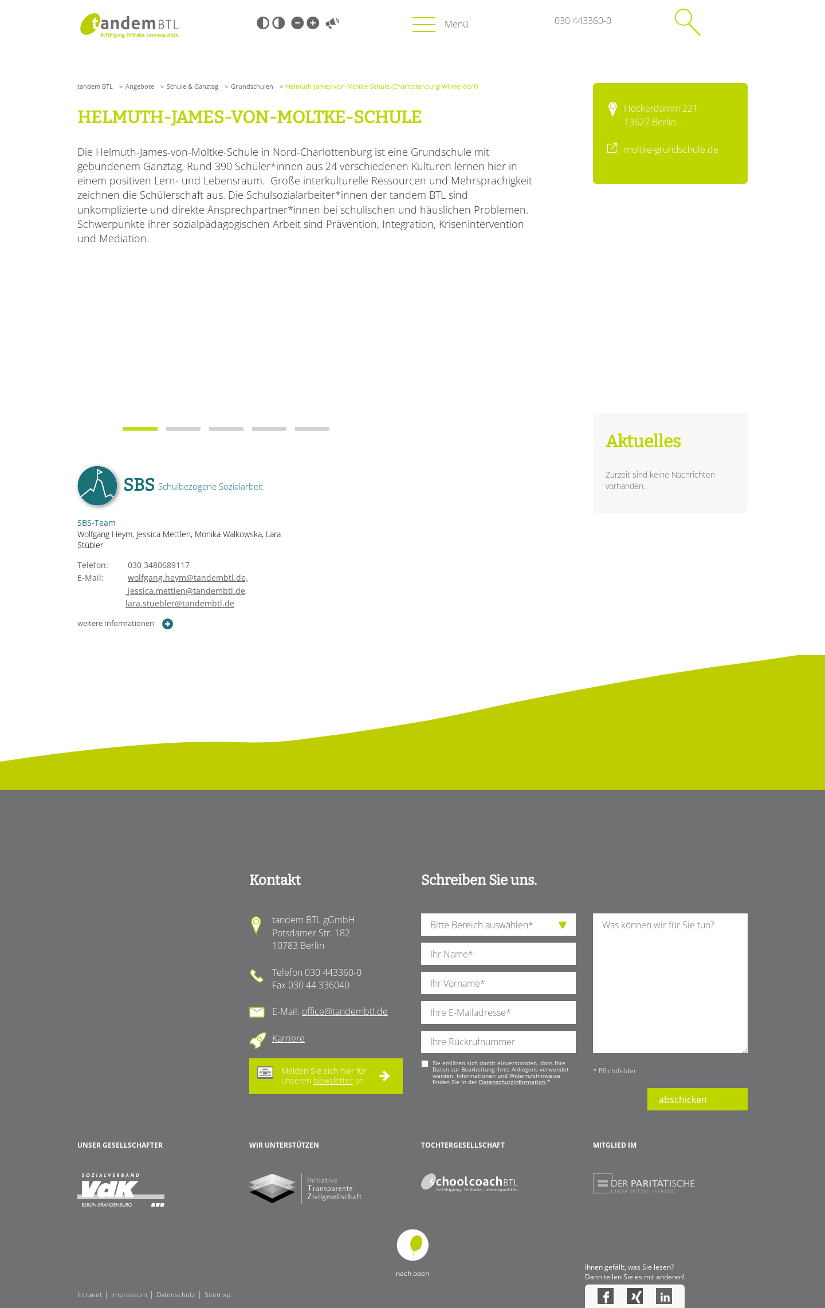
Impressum (129, 1294)
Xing (635, 1296)
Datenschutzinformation (512, 1082)
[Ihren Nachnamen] (498, 954)
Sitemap (217, 1294)
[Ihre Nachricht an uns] (670, 983)
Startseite (129, 25)
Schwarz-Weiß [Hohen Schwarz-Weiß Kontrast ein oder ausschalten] (263, 23)
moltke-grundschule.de (671, 149)
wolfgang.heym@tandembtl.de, (188, 577)
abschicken (683, 1099)
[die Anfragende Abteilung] (498, 924)
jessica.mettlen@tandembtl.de (161, 590)
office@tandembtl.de (345, 1011)
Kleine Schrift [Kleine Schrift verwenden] (297, 23)
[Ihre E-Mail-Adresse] (498, 1012)
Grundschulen (252, 86)
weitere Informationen (125, 624)
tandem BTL (95, 86)
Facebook (606, 1296)
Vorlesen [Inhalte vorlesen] (332, 23)
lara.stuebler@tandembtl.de (179, 603)
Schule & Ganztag (192, 86)
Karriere (288, 1038)
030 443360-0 (583, 20)
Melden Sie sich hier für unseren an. (323, 1075)
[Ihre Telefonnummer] (498, 1042)
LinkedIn (664, 1296)
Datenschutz (175, 1294)
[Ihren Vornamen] (498, 983)
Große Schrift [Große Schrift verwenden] (313, 23)
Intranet (89, 1294)
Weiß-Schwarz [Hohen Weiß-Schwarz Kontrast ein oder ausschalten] (278, 23)
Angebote (139, 86)
